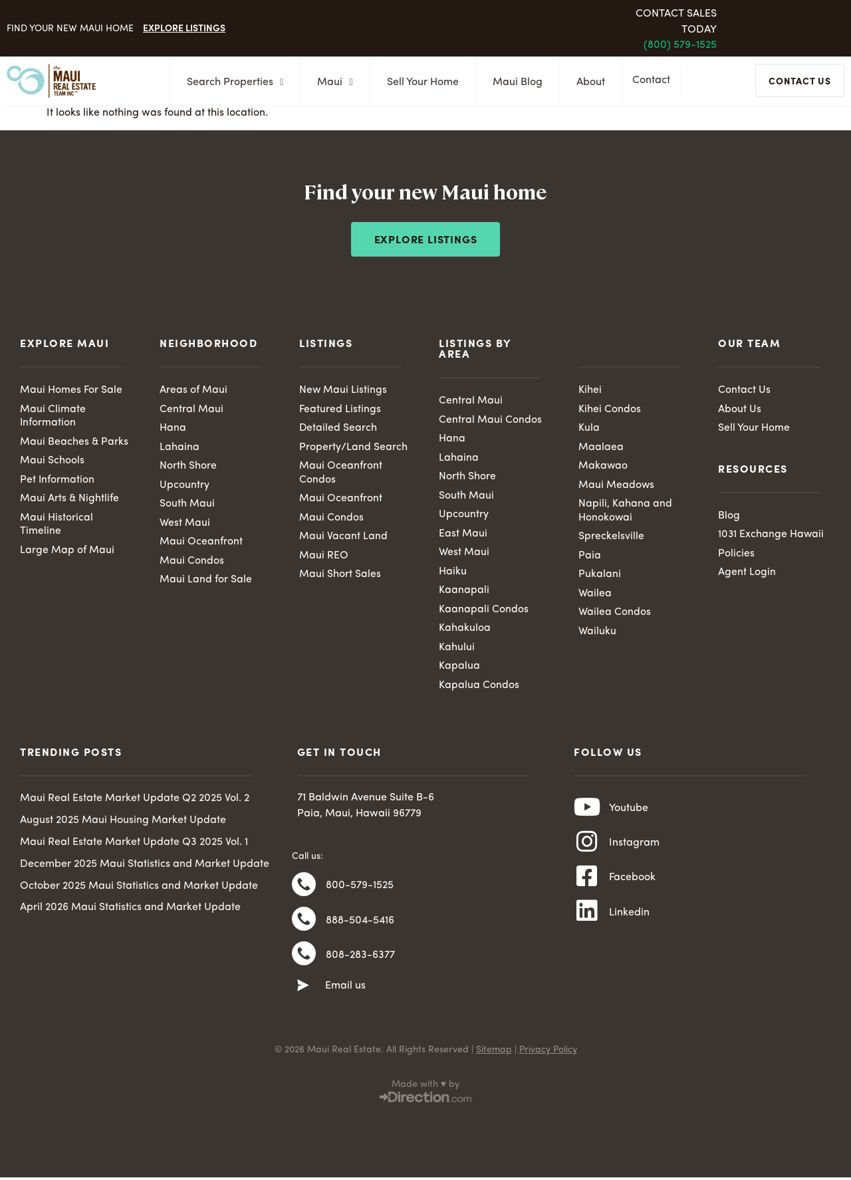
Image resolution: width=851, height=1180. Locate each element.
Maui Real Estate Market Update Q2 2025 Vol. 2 (134, 801)
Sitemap (494, 1059)
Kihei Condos (609, 409)
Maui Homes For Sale (71, 390)
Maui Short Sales (340, 576)
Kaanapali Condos (484, 611)
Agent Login (747, 573)
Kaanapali (464, 592)
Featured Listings (340, 409)
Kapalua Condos (479, 688)
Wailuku (597, 634)
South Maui (187, 505)
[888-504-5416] (304, 926)
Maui (330, 82)
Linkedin (629, 922)
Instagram (634, 849)
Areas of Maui (193, 390)
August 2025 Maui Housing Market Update (123, 823)
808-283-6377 (360, 963)
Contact (654, 81)
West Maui (185, 524)
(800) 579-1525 (680, 45)
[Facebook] (587, 885)
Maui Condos (192, 563)
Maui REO (323, 557)
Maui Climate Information (53, 416)
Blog (729, 516)
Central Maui (191, 409)
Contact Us (744, 390)
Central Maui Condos (490, 420)
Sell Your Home (419, 82)
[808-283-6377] (304, 963)
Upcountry (184, 486)
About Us (739, 409)
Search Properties (231, 82)
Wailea (595, 595)
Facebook (632, 885)
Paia (589, 557)
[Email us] (303, 995)
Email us (345, 995)
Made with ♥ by (425, 1093)
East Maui (463, 535)
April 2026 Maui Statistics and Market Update (130, 910)
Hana (173, 428)
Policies (736, 554)
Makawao (603, 467)
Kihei (590, 390)
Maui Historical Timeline (56, 526)
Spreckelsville (611, 538)
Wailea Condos (614, 615)
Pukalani (599, 576)
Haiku (453, 573)
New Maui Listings (343, 390)
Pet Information (57, 480)
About (586, 82)
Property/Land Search (353, 448)
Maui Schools (52, 462)
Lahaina (179, 448)
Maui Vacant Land (343, 538)
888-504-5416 (360, 926)
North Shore (188, 467)
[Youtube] (587, 812)
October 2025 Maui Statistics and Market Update (139, 889)
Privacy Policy (548, 1059)
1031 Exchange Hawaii (771, 536)
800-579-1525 (360, 890)
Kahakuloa (465, 631)
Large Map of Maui (67, 552)
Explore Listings (184, 27)
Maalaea (601, 448)
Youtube (628, 812)
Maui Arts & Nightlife (70, 500)
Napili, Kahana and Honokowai (625, 512)
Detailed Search (338, 428)
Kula (589, 428)
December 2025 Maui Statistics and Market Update (144, 867)
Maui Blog (514, 82)
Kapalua (459, 669)
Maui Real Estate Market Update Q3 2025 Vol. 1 (134, 845)
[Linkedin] (587, 921)
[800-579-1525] (304, 889)
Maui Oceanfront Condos (340, 474)
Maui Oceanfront (201, 543)
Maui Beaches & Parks (74, 442)
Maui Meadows (616, 486)
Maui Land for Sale (206, 581)
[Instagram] (587, 848)
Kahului (457, 650)
